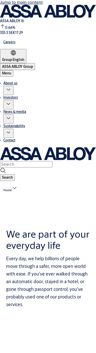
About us (10, 83)
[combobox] (26, 164)
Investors (10, 97)
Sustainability (14, 126)
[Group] (13, 56)
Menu (6, 73)
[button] (8, 90)
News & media (14, 111)
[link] (9, 42)
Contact (9, 140)
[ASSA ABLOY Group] (17, 66)
